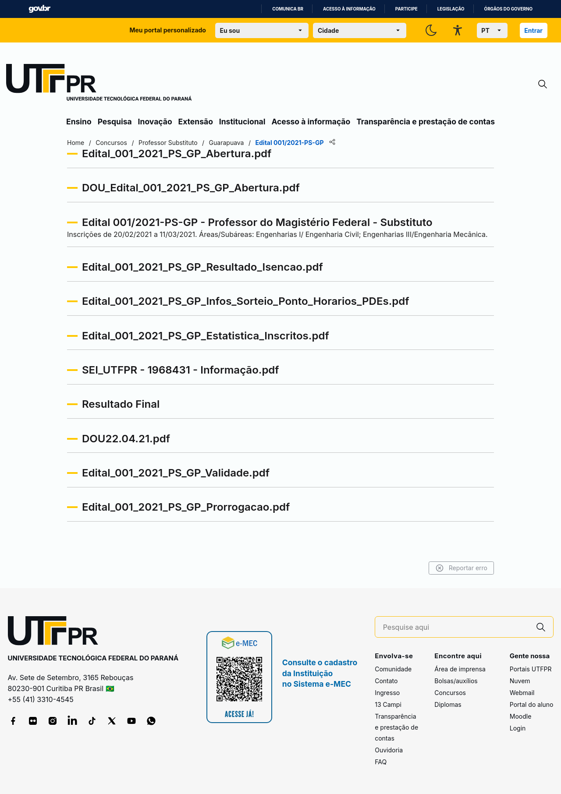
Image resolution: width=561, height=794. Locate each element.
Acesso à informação (349, 9)
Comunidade (393, 669)
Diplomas (447, 704)
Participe (406, 9)
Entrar (533, 30)
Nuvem (520, 681)
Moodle (521, 716)
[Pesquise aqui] (456, 627)
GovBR (39, 9)
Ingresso (387, 692)
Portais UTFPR (531, 669)
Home (75, 142)
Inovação (155, 121)
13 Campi (388, 704)
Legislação (451, 9)
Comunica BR (287, 9)
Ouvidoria (389, 750)
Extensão (195, 121)
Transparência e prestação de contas (425, 121)
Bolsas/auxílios (455, 681)
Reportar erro (461, 568)
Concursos (450, 692)
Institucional (242, 121)
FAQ (381, 762)
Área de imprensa (459, 669)
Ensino (79, 121)
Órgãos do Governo (508, 9)
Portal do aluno (532, 704)
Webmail (522, 692)
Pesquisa (115, 121)
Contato (386, 681)
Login (518, 728)
